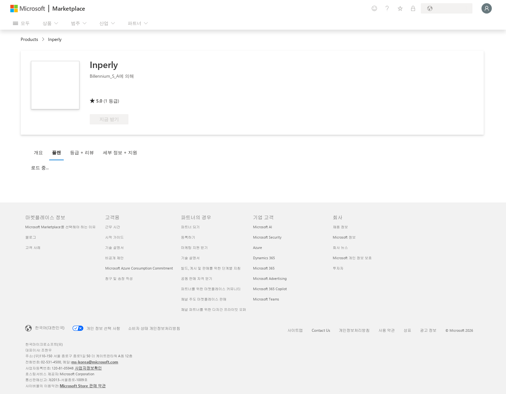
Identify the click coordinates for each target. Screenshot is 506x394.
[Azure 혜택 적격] (139, 91)
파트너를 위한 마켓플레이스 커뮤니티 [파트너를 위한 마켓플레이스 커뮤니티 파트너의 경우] (211, 288)
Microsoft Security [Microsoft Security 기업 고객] (267, 237)
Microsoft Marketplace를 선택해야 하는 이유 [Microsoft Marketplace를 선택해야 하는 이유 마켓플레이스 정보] (60, 226)
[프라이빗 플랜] (413, 8)
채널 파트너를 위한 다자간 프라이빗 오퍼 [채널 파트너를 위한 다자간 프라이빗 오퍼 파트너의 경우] (213, 309)
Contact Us (321, 330)
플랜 (56, 152)
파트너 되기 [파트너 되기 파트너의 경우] (190, 226)
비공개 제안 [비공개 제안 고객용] (114, 257)
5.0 (99, 101)
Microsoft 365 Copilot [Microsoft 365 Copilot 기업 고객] (270, 288)
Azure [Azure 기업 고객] (257, 247)
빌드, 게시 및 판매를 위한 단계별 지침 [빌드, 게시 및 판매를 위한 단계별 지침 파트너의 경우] (211, 268)
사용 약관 (387, 330)
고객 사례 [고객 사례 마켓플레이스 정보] (32, 247)
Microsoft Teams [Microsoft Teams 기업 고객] (266, 299)
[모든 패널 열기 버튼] (21, 23)
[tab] (40, 152)
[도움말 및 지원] (387, 8)
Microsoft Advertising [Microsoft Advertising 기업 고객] (270, 278)
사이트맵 (295, 330)
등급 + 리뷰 (82, 152)
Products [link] (29, 39)
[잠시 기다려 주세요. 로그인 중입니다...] (487, 8)
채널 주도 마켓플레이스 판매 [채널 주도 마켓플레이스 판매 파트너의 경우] (204, 299)
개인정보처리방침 (354, 330)
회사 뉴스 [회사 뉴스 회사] (340, 247)
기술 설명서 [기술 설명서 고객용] (114, 247)
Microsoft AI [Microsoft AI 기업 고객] (262, 226)
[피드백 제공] (374, 8)
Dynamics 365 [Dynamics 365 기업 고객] (264, 257)
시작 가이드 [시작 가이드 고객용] (114, 237)
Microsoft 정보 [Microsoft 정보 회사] (344, 237)
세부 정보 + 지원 (120, 152)
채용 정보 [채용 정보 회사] (340, 226)
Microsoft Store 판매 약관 (83, 385)
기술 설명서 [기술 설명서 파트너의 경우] (190, 257)
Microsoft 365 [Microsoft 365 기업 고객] (264, 268)
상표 (407, 330)
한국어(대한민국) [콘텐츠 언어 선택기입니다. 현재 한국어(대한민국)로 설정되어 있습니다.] (50, 327)
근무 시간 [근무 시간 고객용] (112, 226)
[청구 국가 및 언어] (446, 8)
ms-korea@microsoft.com (94, 361)
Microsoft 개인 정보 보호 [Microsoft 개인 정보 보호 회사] (352, 257)
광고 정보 (428, 330)
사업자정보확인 (88, 367)
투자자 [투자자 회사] (338, 268)
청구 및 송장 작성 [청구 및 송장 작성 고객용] (119, 278)
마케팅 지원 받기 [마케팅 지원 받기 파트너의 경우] (194, 247)
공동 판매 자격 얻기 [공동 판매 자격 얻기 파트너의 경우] (196, 278)
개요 (38, 152)
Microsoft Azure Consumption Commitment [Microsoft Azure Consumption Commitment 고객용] (139, 268)
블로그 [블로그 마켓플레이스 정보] (30, 237)
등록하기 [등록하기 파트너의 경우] (188, 237)
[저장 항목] (400, 8)
